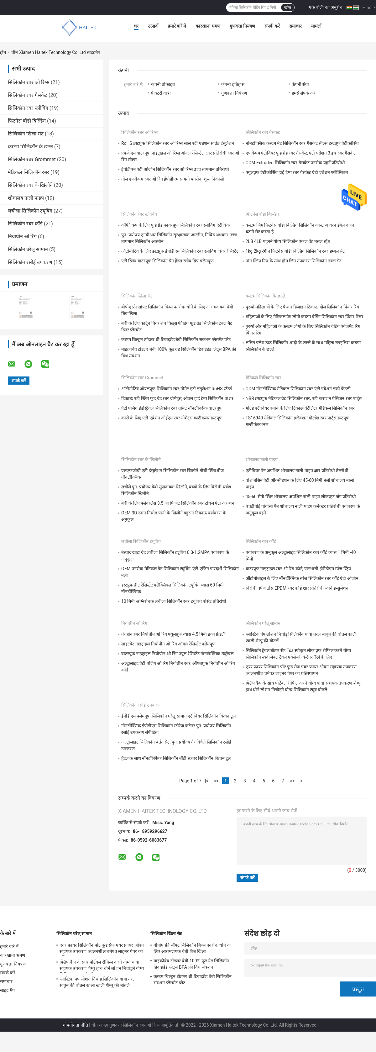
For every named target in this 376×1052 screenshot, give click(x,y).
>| (302, 780)
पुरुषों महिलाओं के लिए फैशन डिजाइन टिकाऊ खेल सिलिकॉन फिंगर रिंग (302, 306)
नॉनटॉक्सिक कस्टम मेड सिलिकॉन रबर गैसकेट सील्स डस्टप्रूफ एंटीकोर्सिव (302, 143)
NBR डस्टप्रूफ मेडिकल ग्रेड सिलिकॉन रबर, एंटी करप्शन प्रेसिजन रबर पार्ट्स (304, 398)
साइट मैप (7, 990)
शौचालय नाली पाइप (26, 198)
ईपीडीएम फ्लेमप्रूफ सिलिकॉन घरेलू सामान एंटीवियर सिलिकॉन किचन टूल (178, 715)
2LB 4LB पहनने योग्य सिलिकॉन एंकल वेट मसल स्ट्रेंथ (288, 241)
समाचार (295, 26)
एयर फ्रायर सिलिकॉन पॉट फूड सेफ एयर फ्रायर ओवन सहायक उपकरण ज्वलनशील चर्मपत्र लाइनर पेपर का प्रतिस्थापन (102, 949)
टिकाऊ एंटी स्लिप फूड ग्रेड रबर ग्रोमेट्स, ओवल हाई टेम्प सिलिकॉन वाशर (177, 398)
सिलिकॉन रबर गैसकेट (27, 95)
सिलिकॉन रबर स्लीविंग (28, 108)
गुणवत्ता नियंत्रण (242, 26)
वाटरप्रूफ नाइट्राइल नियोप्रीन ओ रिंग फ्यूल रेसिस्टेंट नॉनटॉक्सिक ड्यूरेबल (177, 653)
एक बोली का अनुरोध (325, 7)
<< (216, 780)
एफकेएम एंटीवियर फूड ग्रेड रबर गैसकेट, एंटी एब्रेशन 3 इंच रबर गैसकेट (301, 152)
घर (136, 26)
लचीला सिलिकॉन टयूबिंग (30, 211)
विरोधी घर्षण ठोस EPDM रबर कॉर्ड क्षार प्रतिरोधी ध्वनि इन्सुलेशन (297, 588)
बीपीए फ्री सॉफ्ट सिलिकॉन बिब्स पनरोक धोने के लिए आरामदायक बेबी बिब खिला (192, 948)
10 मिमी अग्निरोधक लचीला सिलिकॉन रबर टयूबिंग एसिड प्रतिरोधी (173, 601)
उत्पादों (153, 26)
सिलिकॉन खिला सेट (26, 134)
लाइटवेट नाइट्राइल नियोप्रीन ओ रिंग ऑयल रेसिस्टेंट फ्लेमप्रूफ (168, 643)
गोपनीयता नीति (75, 1025)
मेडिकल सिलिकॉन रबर (28, 172)
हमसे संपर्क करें (304, 93)
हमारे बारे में (177, 26)
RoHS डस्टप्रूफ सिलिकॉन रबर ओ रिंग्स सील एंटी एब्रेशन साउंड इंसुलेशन (177, 143)
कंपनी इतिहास (232, 84)
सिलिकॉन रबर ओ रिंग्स (29, 82)
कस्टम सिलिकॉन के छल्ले (30, 147)
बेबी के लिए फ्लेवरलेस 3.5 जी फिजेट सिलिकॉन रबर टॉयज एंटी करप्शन (177, 503)
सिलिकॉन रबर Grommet (32, 159)
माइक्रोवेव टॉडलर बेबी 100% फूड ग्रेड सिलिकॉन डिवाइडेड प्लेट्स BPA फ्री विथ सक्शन (192, 964)
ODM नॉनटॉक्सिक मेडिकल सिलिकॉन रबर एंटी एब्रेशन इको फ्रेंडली (298, 388)
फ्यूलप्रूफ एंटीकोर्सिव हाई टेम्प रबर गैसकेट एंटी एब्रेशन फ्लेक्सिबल (297, 172)
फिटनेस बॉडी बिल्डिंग (27, 121)
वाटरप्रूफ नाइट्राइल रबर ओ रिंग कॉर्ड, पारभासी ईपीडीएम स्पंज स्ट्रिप (298, 568)
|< (206, 780)
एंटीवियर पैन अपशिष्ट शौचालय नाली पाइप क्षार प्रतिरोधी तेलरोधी (297, 470)
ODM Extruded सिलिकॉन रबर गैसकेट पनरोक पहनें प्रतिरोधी (295, 162)
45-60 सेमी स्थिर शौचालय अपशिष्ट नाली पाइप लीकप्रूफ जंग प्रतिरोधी (301, 496)
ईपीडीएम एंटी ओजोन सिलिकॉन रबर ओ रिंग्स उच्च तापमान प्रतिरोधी (175, 169)
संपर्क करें (271, 26)
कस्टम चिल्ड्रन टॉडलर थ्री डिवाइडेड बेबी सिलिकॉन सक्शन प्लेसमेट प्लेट (176, 339)
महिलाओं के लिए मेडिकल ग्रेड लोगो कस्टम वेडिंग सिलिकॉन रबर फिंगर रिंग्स (304, 316)
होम (3, 52)
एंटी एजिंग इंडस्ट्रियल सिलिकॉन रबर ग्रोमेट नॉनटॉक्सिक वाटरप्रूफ (171, 408)
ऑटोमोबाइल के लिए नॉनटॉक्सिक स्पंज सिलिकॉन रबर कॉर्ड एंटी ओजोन (302, 578)
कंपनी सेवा (300, 84)
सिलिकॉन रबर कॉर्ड (25, 224)
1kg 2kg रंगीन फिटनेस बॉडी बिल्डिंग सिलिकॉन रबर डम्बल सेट (295, 251)
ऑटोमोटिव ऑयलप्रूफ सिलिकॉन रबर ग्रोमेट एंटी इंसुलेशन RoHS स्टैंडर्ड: (177, 388)
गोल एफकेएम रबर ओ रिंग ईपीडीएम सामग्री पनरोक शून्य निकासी (172, 178)
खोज (287, 7)
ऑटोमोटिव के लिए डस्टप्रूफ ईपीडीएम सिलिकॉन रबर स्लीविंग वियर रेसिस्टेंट (179, 251)
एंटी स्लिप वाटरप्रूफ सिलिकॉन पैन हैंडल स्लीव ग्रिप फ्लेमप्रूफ (167, 260)
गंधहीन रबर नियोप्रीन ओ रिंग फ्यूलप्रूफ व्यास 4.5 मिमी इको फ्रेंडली (173, 634)
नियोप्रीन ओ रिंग (22, 236)
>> (292, 780)
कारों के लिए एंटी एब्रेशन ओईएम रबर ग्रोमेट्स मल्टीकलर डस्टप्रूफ (171, 417)
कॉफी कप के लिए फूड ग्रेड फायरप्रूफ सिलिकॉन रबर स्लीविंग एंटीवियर (176, 225)
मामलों (316, 26)
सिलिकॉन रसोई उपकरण (30, 262)
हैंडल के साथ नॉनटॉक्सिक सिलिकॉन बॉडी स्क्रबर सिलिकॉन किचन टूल (176, 758)
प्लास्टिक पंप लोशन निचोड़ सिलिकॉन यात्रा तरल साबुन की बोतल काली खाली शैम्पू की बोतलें (98, 982)
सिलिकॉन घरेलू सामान (28, 249)
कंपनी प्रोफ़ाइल (163, 84)
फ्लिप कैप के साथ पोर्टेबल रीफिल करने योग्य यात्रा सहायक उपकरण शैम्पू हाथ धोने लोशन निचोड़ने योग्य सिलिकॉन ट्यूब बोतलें (102, 966)
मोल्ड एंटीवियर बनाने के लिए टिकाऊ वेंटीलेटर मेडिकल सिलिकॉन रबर (300, 408)
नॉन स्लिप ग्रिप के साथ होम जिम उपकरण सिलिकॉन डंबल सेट (294, 260)
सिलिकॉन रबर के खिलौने (30, 185)
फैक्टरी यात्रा (161, 93)
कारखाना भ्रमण (208, 26)
